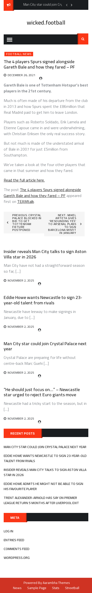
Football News (18, 54)
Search (82, 39)
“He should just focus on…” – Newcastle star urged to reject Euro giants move (42, 392)
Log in (8, 531)
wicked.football (46, 22)
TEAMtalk (25, 201)
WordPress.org (17, 557)
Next (71, 5)
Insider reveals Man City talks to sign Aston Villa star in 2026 (45, 254)
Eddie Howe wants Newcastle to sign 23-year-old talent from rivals (43, 300)
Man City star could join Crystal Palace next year (45, 346)
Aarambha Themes (56, 582)
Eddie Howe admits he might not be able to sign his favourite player (43, 486)
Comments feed (16, 549)
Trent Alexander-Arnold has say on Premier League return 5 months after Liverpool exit (41, 500)
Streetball (72, 588)
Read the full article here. (24, 180)
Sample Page (36, 588)
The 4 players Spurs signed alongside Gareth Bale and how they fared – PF (42, 192)
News (17, 588)
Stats (55, 588)
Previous (66, 5)
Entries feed (14, 540)
